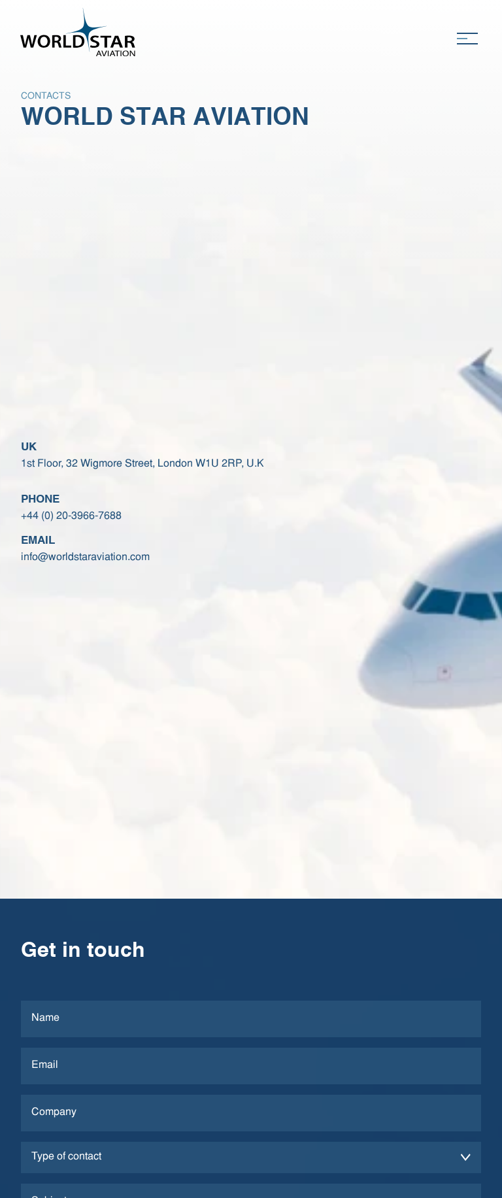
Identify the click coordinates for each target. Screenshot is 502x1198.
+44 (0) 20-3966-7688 (71, 516)
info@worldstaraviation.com (85, 557)
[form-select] (251, 1157)
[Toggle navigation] (467, 38)
